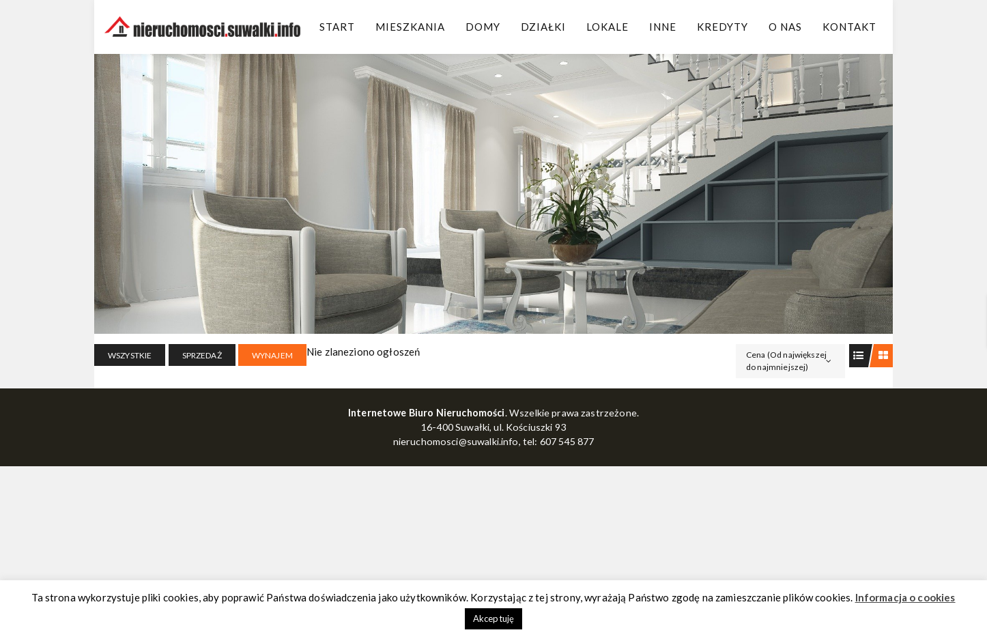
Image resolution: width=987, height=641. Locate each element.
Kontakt (849, 26)
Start (337, 26)
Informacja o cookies (905, 597)
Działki (543, 26)
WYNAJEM (272, 355)
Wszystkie (130, 355)
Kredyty (722, 26)
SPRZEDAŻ (202, 355)
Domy (483, 26)
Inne (662, 26)
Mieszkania (410, 26)
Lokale (607, 26)
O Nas (785, 26)
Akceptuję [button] (493, 618)
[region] (493, 194)
